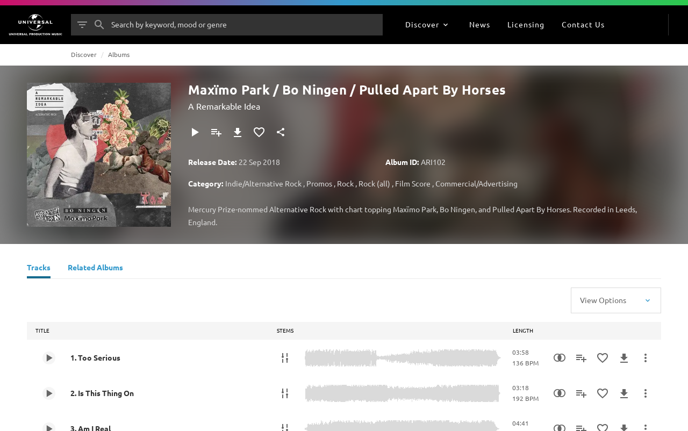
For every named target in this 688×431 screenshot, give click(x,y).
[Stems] (284, 357)
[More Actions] (645, 357)
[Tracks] (39, 268)
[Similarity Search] (559, 357)
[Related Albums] (95, 268)
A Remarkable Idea (224, 105)
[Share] (280, 132)
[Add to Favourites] (259, 132)
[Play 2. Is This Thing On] (49, 393)
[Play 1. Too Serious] (49, 358)
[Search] (99, 24)
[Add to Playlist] (216, 132)
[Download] (237, 132)
